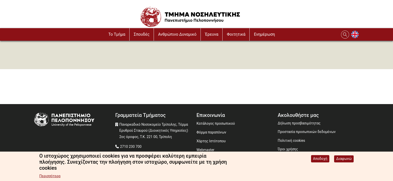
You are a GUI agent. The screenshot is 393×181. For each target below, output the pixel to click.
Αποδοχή (320, 159)
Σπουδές (142, 34)
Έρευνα (211, 34)
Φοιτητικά (236, 34)
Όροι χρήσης (288, 149)
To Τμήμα (116, 34)
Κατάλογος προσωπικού (216, 123)
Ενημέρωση (264, 34)
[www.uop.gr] (74, 120)
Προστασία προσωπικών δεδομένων (307, 132)
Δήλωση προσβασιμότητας (299, 123)
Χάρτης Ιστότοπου (211, 141)
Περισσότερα (49, 177)
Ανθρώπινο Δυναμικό (177, 34)
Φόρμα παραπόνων (211, 132)
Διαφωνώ (344, 159)
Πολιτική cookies (291, 141)
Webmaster (205, 150)
